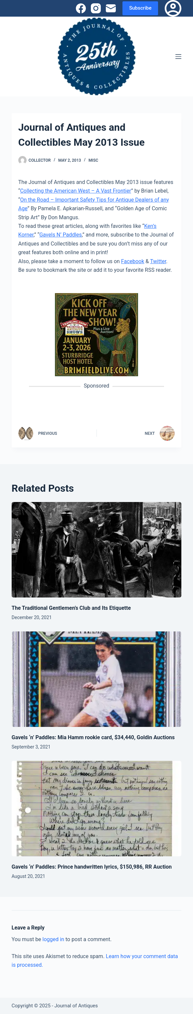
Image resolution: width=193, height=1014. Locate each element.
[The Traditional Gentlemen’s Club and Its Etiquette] (96, 549)
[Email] (111, 8)
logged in (53, 939)
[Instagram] (96, 8)
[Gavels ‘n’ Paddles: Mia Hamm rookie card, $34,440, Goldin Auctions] (96, 679)
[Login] (173, 8)
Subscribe (140, 8)
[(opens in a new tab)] (96, 334)
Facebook (132, 261)
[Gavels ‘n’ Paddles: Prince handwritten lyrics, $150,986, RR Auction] (96, 808)
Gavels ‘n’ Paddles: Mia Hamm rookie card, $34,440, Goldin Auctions (93, 737)
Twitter (158, 261)
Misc (93, 160)
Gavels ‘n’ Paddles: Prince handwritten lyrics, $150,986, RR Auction (92, 867)
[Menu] (178, 57)
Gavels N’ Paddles (60, 235)
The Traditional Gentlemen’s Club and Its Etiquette (71, 608)
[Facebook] (81, 8)
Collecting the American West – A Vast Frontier (75, 191)
